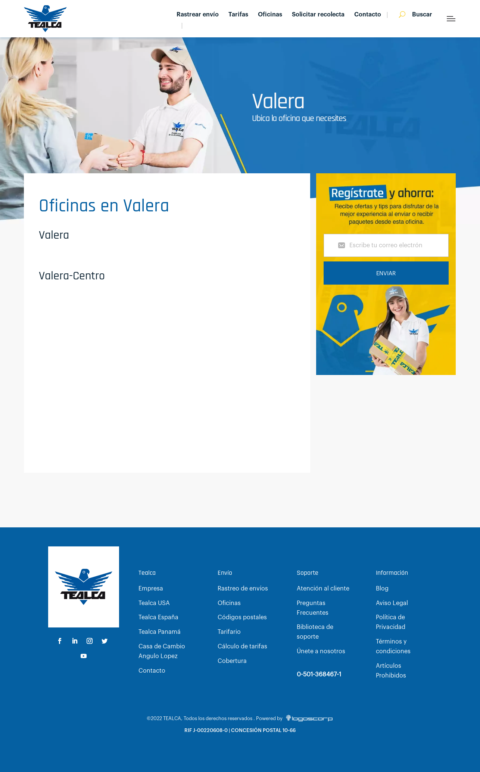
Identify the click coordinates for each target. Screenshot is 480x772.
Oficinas (270, 15)
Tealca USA (154, 603)
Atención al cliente (323, 589)
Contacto (367, 15)
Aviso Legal (392, 603)
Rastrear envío (198, 15)
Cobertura (232, 661)
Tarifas (238, 15)
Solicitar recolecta (318, 15)
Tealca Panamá (159, 632)
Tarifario (229, 632)
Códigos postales (242, 617)
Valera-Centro (72, 275)
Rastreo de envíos (243, 589)
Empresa (150, 589)
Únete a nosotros (321, 651)
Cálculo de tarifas (242, 646)
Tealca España (158, 617)
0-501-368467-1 (319, 675)
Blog (382, 589)
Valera (54, 235)
